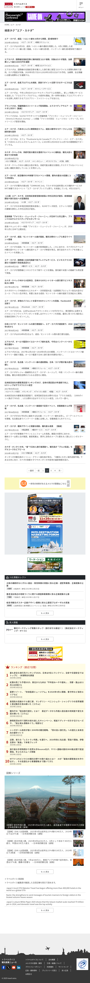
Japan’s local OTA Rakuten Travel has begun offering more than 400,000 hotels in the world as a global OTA (43, 889)
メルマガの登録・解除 (33, 963)
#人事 (24, 202)
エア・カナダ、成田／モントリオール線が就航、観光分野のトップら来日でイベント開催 (38, 238)
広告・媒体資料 (31, 970)
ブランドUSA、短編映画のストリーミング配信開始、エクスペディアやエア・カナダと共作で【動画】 (38, 107)
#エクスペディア (28, 112)
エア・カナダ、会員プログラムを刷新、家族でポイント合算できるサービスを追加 (38, 83)
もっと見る (45, 613)
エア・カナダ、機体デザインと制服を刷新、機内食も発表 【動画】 (34, 426)
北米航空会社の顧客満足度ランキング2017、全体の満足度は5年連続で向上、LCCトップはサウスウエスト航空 (37, 383)
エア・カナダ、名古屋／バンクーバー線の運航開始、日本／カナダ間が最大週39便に (38, 363)
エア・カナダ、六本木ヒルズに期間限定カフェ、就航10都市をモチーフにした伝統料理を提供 (38, 130)
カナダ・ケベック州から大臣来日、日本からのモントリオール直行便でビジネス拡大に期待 (38, 281)
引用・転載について (54, 963)
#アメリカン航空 (40, 391)
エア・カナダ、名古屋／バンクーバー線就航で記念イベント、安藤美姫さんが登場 (38, 407)
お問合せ (28, 974)
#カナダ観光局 (11, 161)
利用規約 (50, 967)
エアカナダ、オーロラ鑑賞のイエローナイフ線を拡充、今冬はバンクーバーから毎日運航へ (38, 343)
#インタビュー (38, 161)
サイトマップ (63, 967)
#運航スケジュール (42, 42)
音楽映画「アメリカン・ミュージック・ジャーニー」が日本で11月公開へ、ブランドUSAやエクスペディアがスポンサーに (38, 217)
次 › (59, 470)
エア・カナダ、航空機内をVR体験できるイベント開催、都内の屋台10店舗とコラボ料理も (38, 176)
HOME (7, 24)
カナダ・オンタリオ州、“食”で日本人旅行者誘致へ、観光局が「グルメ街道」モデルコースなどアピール (38, 448)
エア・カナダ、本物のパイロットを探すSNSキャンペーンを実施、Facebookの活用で (38, 302)
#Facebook (26, 307)
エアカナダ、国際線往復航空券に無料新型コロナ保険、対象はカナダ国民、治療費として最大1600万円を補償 (38, 60)
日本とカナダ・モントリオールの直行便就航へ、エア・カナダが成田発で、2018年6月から (38, 325)
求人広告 (65, 970)
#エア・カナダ (27, 42)
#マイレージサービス (43, 89)
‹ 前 (38, 470)
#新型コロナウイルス (43, 65)
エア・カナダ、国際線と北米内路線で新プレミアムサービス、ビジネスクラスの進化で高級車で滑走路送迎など (38, 261)
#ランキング (27, 391)
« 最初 (31, 470)
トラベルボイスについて (34, 959)
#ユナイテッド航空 (13, 391)
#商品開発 (25, 430)
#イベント (39, 181)
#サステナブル (51, 161)
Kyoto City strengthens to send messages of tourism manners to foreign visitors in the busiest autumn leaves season (43, 896)
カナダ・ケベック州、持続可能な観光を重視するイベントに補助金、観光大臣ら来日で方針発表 (38, 153)
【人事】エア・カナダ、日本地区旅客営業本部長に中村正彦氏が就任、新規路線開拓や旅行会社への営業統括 (38, 197)
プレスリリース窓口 (49, 970)
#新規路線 (25, 243)
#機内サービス (27, 266)
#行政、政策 (64, 161)
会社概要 (52, 959)
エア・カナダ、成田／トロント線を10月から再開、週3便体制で (31, 38)
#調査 (51, 391)
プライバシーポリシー (33, 967)
